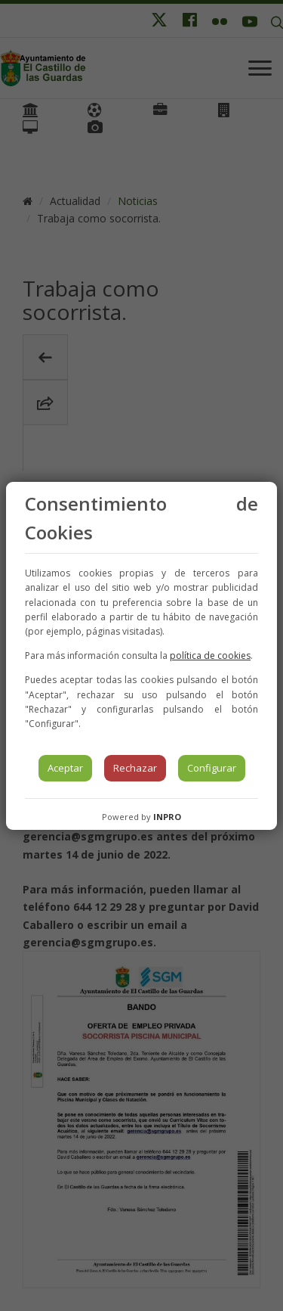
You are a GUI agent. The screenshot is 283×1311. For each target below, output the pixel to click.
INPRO (167, 816)
